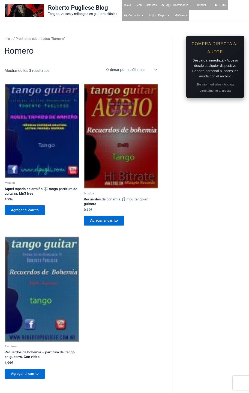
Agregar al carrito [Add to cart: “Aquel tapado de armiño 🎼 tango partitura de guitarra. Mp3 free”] (26, 211)
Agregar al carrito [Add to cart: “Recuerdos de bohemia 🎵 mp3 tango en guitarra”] (105, 221)
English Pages (159, 15)
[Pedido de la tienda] (131, 69)
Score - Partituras (146, 5)
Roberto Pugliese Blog (78, 7)
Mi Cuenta (180, 15)
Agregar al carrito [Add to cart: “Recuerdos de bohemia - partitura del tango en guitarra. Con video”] (26, 376)
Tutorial (203, 5)
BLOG (222, 5)
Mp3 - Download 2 (178, 5)
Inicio (127, 5)
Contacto (136, 15)
